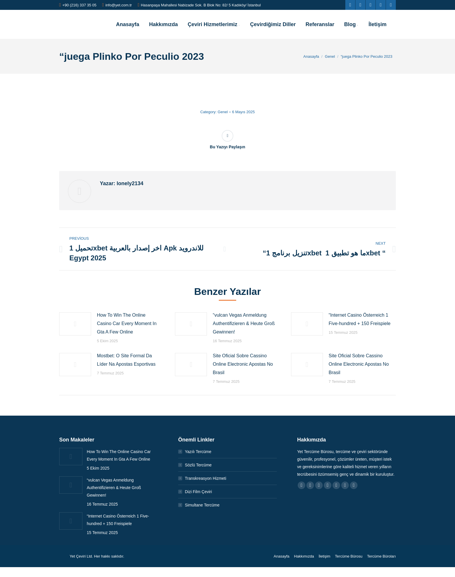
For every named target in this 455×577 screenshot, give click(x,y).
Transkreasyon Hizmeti (205, 478)
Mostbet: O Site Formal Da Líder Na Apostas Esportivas (126, 360)
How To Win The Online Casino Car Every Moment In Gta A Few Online (126, 323)
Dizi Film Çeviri (198, 491)
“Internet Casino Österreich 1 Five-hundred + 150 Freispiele (360, 319)
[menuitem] (127, 24)
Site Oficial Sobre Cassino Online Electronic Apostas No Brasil (243, 364)
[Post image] (75, 324)
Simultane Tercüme (202, 505)
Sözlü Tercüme (198, 465)
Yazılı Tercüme (198, 451)
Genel (223, 112)
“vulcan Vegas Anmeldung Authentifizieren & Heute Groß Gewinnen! (244, 323)
